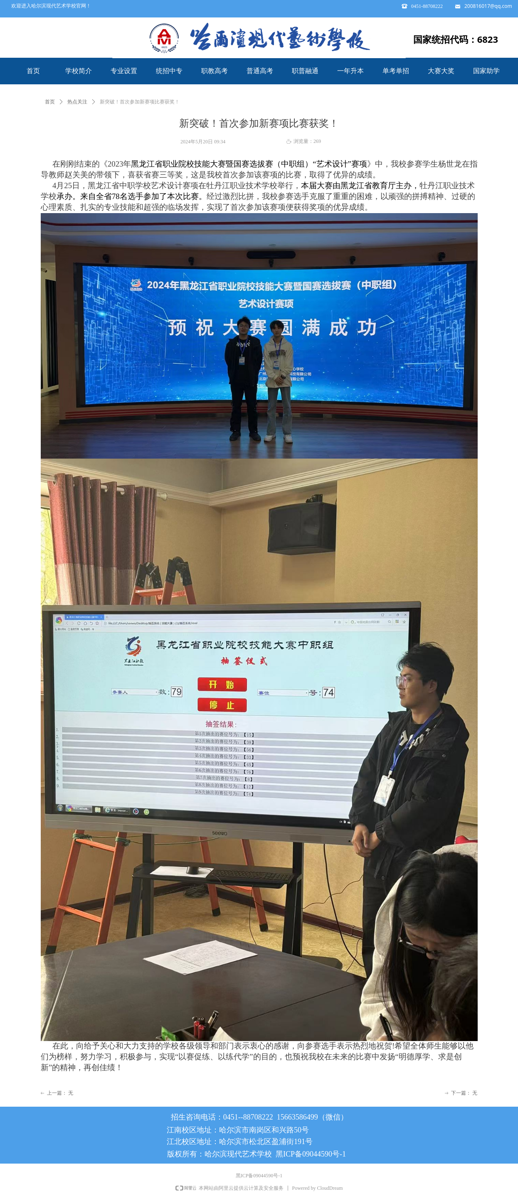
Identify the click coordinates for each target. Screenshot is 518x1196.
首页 (50, 102)
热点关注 (77, 102)
